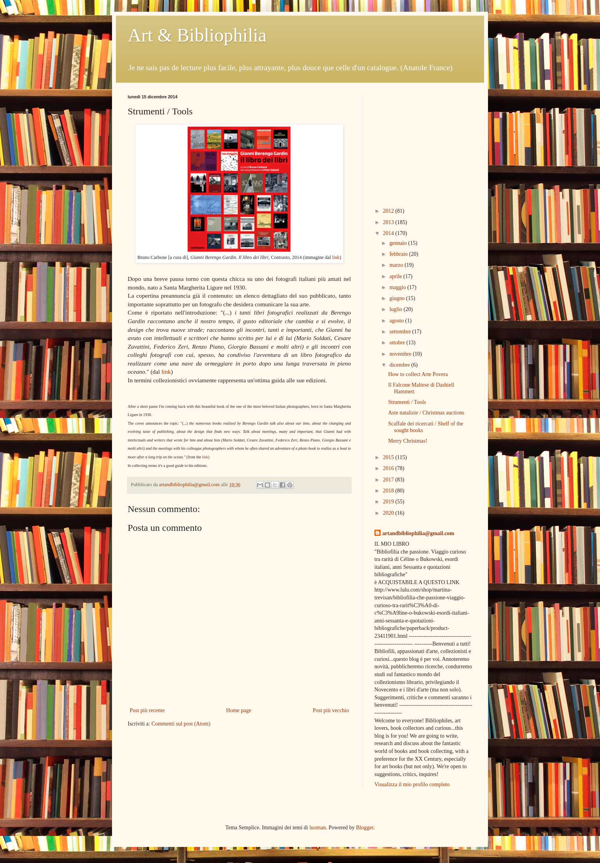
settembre (400, 332)
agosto (397, 321)
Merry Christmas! (407, 441)
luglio (396, 309)
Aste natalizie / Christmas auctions (426, 413)
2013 (389, 222)
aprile (396, 276)
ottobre (397, 343)
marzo (396, 265)
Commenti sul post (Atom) (181, 724)
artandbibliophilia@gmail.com (418, 533)
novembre (400, 354)
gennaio (398, 243)
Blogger (364, 827)
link (336, 257)
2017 (389, 480)
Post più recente (147, 710)
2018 (389, 491)
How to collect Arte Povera (418, 374)
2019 (389, 502)
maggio (398, 287)
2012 (389, 211)
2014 (389, 233)
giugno (397, 298)
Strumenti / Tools (407, 402)
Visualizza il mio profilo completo (412, 784)
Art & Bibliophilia (197, 35)
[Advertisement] (423, 143)
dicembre (400, 365)
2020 (389, 513)
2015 (389, 457)
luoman (317, 827)
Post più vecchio (331, 710)
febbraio (399, 254)
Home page (238, 710)
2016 (389, 468)
